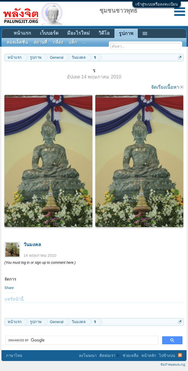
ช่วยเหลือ (130, 355)
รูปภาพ (126, 33)
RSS (180, 355)
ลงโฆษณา (87, 355)
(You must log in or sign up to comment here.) (40, 263)
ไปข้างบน (167, 355)
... (85, 42)
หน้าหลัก (148, 355)
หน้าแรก (22, 33)
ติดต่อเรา (109, 355)
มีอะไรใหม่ (78, 33)
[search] (81, 340)
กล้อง (58, 42)
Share (9, 288)
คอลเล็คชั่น (17, 42)
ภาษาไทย (14, 355)
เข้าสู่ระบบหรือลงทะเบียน (157, 4)
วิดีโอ (104, 33)
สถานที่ (40, 42)
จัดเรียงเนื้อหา (167, 87)
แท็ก (73, 42)
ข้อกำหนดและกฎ (172, 364)
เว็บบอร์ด (49, 33)
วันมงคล (32, 244)
